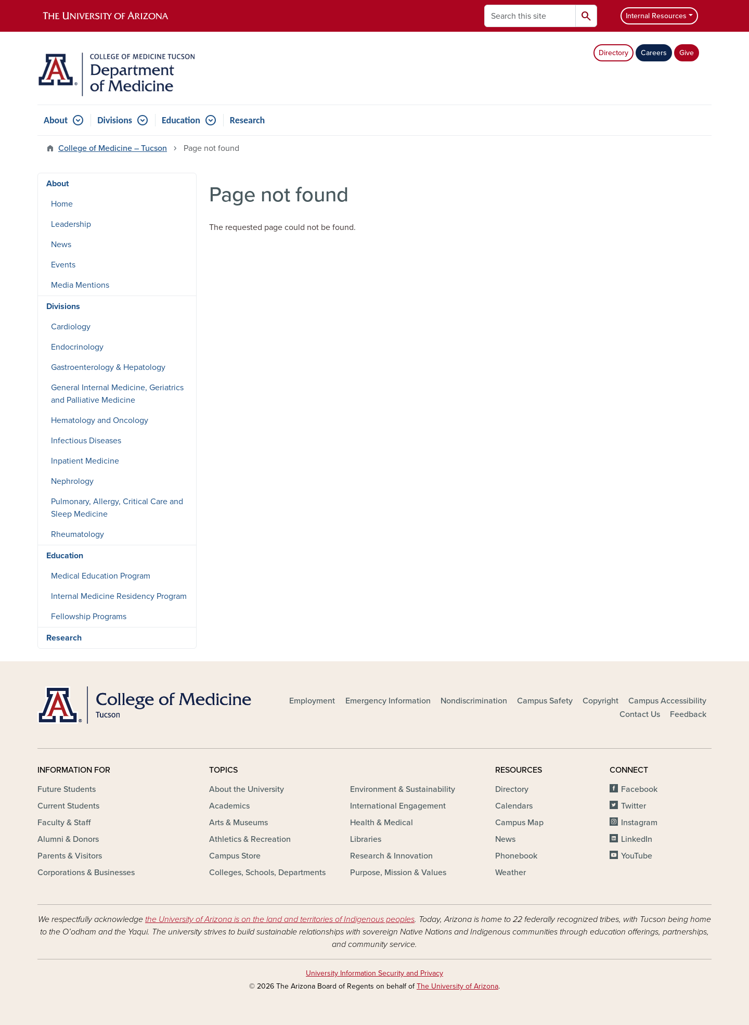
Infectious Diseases (86, 440)
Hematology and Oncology (99, 420)
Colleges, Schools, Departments (267, 872)
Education (181, 120)
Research (247, 120)
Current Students (68, 806)
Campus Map (519, 822)
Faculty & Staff (64, 822)
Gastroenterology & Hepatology (108, 367)
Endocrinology (77, 347)
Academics (229, 806)
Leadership (71, 224)
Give (686, 52)
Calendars (514, 806)
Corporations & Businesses (86, 872)
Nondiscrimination (474, 701)
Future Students (66, 789)
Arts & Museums (238, 822)
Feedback (688, 714)
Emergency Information (388, 701)
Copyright (600, 701)
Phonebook (516, 856)
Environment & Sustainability (402, 789)
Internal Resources (656, 15)
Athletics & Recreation (250, 839)
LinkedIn (636, 839)
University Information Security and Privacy (374, 973)
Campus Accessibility (667, 701)
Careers (654, 52)
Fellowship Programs (88, 616)
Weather (510, 872)
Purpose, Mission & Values (398, 872)
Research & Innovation (391, 856)
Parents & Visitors (69, 856)
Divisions (114, 120)
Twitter (633, 806)
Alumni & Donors (68, 839)
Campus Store (235, 856)
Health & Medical (381, 822)
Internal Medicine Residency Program (119, 596)
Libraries (365, 839)
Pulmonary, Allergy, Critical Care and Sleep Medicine (117, 507)
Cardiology (71, 327)
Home (62, 204)
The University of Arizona (457, 986)
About (56, 120)
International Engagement (398, 806)
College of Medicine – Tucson (112, 148)
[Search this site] (530, 16)
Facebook (639, 789)
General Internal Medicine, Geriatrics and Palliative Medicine (117, 393)
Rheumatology (77, 534)
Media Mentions (80, 285)
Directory (613, 52)
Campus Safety (545, 701)
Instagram (639, 822)
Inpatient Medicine (85, 461)
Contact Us (639, 714)
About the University (246, 789)
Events (63, 265)
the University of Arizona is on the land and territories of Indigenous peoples (280, 919)
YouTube (636, 856)
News (61, 244)
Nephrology (72, 481)
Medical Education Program (100, 576)
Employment (312, 701)
